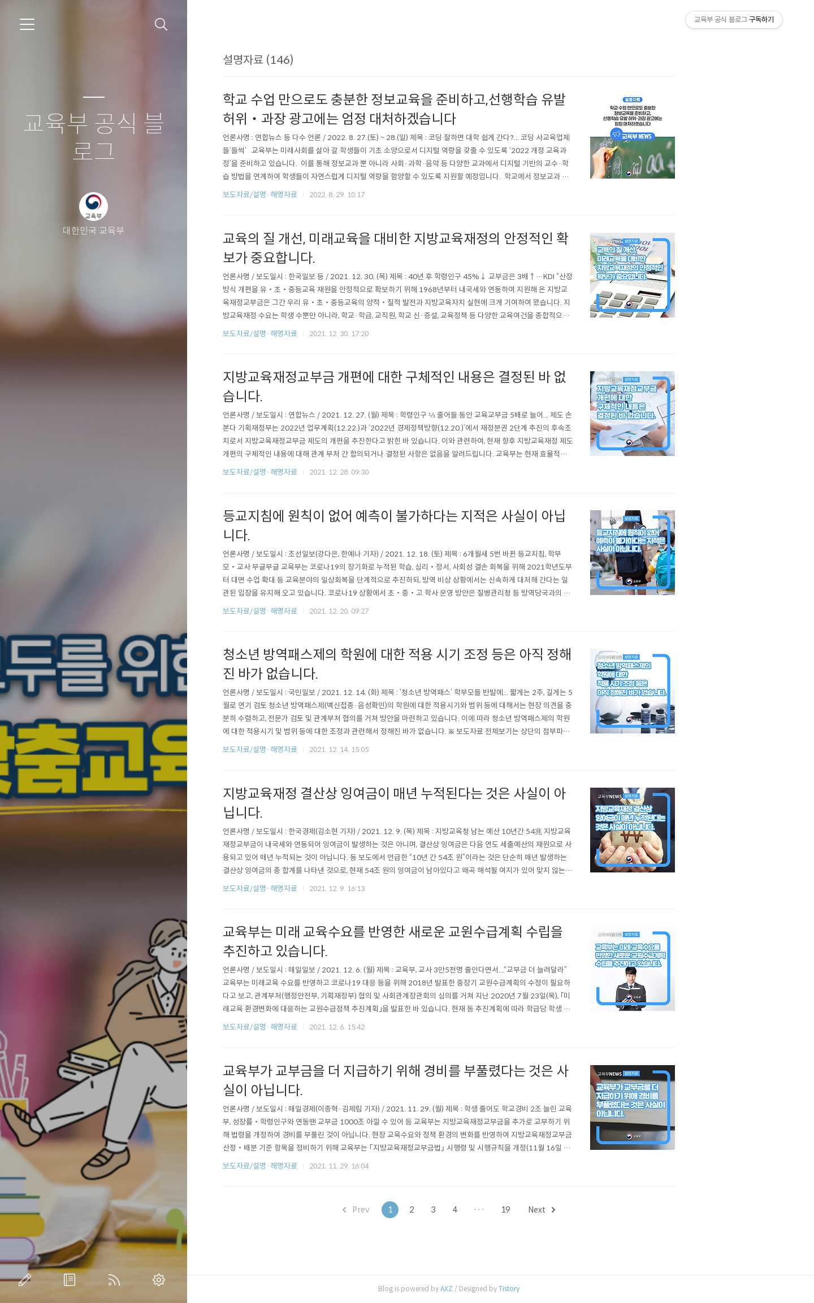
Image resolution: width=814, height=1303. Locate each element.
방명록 (71, 1280)
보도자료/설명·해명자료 (312, 194)
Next (593, 1210)
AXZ (498, 1288)
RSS (116, 1280)
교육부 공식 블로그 (94, 139)
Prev (408, 1210)
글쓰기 (27, 1280)
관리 (161, 1280)
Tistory (561, 1288)
